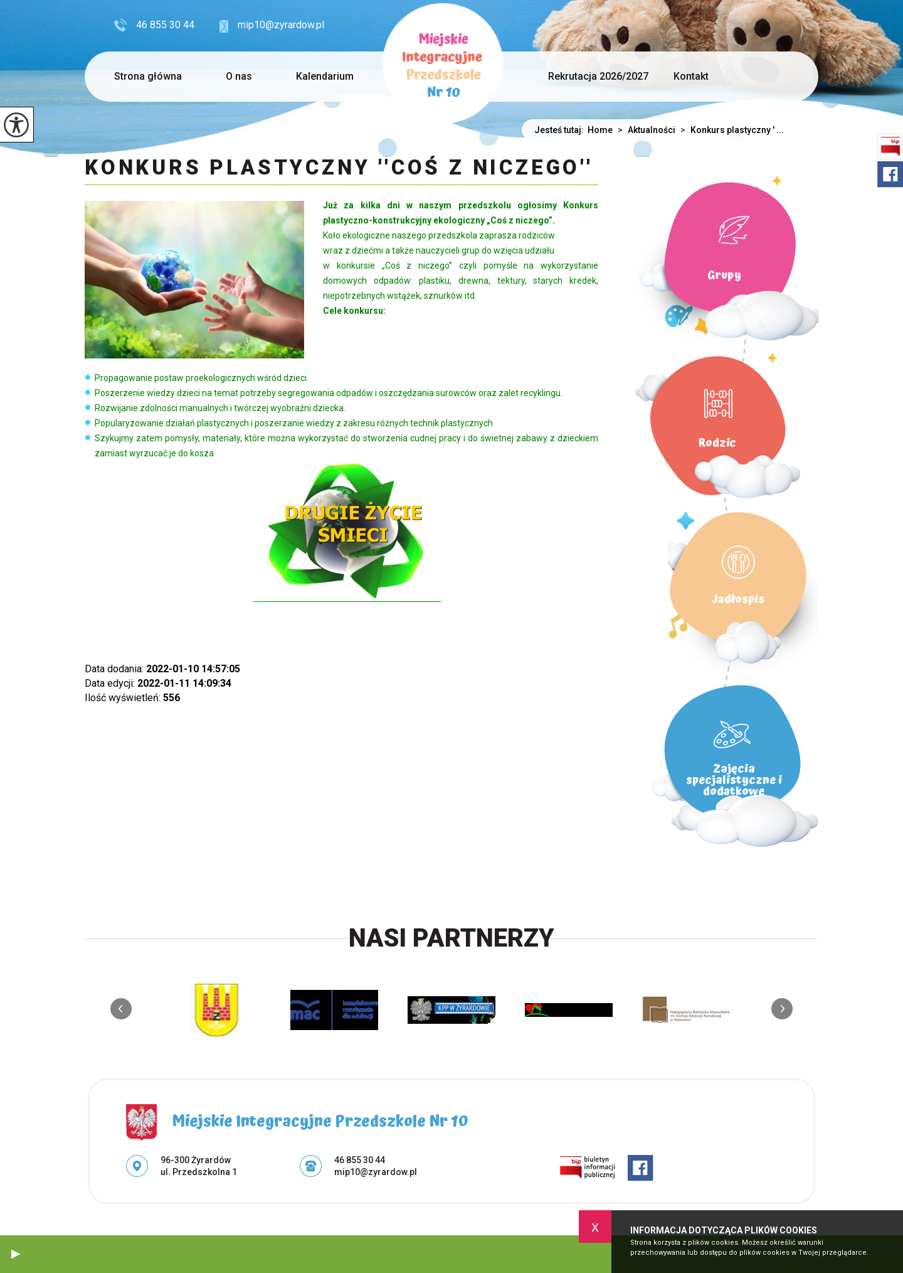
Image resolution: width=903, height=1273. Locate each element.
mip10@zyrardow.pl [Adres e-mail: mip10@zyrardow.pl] (375, 1172)
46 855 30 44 (154, 25)
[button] (15, 1254)
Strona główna (148, 76)
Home (600, 130)
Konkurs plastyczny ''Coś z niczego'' (339, 168)
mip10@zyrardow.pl (271, 26)
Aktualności (644, 130)
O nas (239, 76)
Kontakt (691, 76)
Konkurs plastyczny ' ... (729, 130)
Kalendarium (325, 76)
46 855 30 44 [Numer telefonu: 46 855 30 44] (359, 1160)
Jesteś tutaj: (561, 130)
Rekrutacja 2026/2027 (598, 76)
